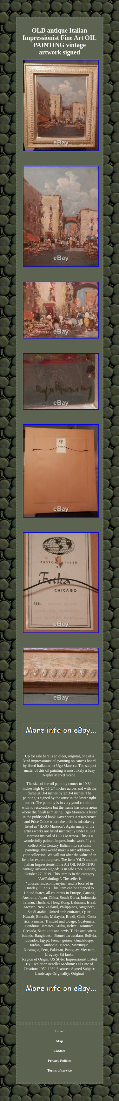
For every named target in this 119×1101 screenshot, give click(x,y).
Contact (59, 1051)
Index (59, 1031)
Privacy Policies (59, 1060)
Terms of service (59, 1070)
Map (59, 1041)
